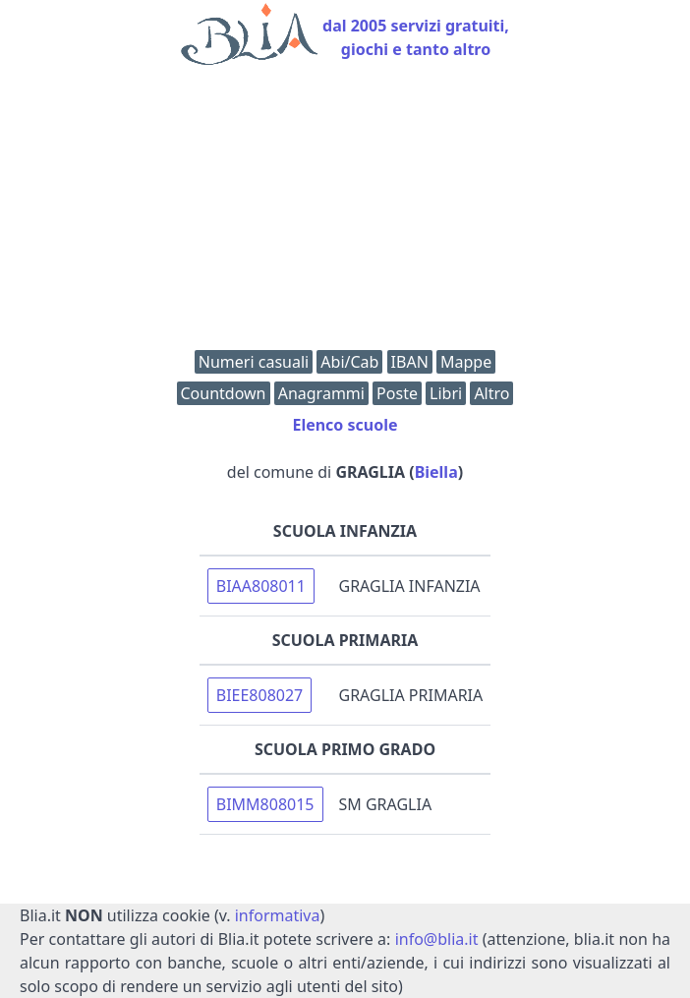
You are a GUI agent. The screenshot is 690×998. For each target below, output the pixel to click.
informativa (277, 915)
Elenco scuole (344, 425)
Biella (436, 472)
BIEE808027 (260, 695)
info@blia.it (437, 939)
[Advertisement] (345, 212)
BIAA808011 (261, 586)
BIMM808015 (265, 804)
